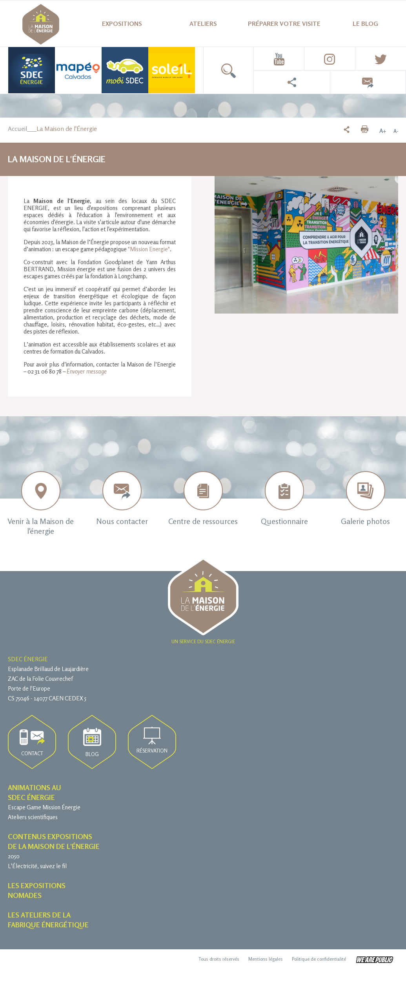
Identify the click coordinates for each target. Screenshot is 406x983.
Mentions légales (265, 959)
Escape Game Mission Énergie (44, 807)
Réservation (152, 740)
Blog (92, 742)
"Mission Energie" (149, 249)
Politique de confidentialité (319, 959)
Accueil (17, 128)
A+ (382, 130)
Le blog (365, 23)
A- (395, 131)
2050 (14, 856)
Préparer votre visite (284, 23)
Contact (32, 742)
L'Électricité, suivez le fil (37, 866)
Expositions (122, 23)
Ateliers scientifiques (33, 817)
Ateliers (203, 23)
